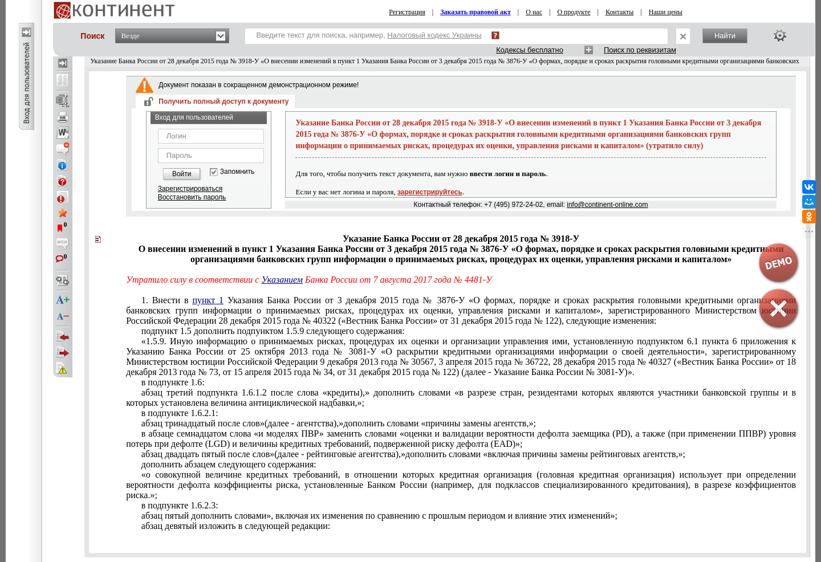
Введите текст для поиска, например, (369, 35)
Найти (724, 35)
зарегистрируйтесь (429, 192)
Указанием (282, 279)
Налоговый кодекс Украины (434, 35)
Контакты (619, 12)
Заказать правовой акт (475, 12)
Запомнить (237, 172)
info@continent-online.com (607, 205)
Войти (182, 174)
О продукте (573, 12)
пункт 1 (207, 300)
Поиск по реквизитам (640, 50)
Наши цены (665, 12)
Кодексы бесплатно (529, 50)
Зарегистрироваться (190, 189)
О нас (534, 12)
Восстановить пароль (192, 197)
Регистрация (407, 12)
